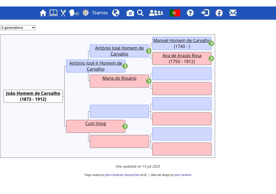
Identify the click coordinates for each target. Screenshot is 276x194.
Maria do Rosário (119, 78)
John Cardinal (182, 175)
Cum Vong (95, 123)
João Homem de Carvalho (33, 93)
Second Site (132, 175)
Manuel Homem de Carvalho (182, 40)
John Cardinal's (114, 175)
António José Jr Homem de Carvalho (95, 66)
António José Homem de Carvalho (119, 51)
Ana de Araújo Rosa (181, 55)
